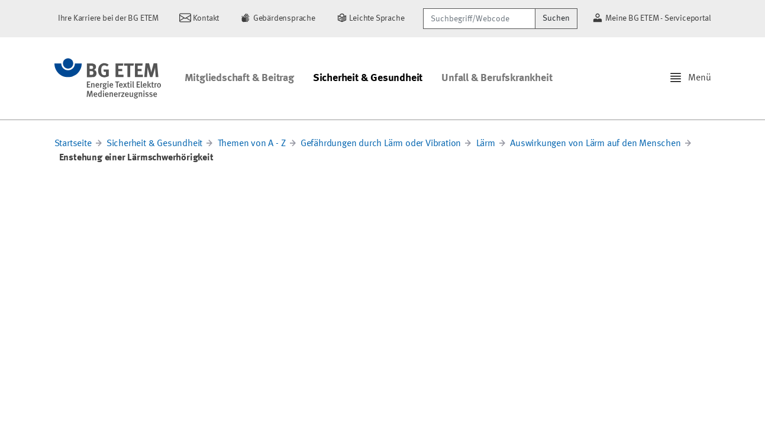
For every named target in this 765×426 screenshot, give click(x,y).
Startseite (73, 144)
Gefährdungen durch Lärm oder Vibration (381, 144)
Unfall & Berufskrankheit (496, 78)
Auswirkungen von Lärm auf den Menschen (595, 144)
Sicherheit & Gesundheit (367, 78)
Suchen (556, 18)
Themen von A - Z (252, 144)
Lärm (485, 144)
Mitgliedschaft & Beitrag (239, 78)
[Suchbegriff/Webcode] (479, 18)
